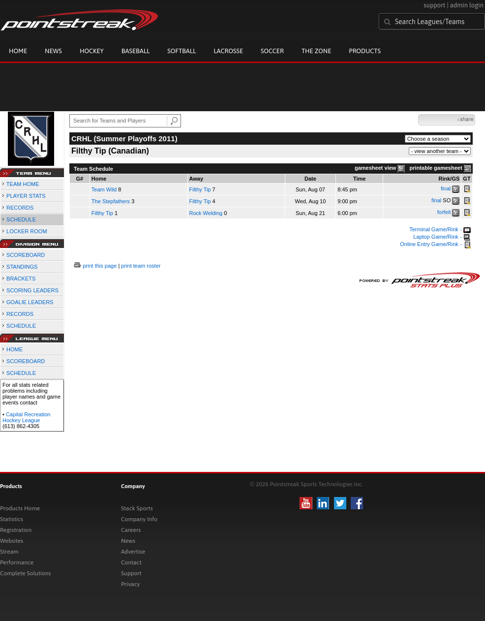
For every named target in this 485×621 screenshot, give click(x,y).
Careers (131, 530)
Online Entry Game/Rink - (435, 244)
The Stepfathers (110, 201)
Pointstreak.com (79, 20)
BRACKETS (20, 278)
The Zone (316, 51)
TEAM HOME (22, 184)
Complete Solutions (25, 573)
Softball (181, 51)
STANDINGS (21, 267)
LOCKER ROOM (26, 231)
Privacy (130, 584)
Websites (11, 540)
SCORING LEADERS (32, 290)
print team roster (140, 266)
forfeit (444, 212)
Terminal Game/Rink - (439, 229)
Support (131, 573)
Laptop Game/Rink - (442, 237)
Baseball (135, 51)
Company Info (139, 519)
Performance (16, 562)
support (434, 5)
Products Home (20, 508)
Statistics (11, 519)
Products (365, 51)
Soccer (272, 51)
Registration (15, 530)
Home (18, 51)
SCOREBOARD (25, 255)
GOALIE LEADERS (29, 302)
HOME (14, 349)
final (446, 188)
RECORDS (19, 208)
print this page (100, 266)
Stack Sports (137, 508)
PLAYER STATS (25, 196)
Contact (131, 562)
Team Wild (104, 189)
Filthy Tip (200, 189)
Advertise (133, 551)
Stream (9, 551)
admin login (467, 5)
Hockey (92, 51)
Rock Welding (206, 213)
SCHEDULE (21, 219)
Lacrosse (228, 51)
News (53, 51)
